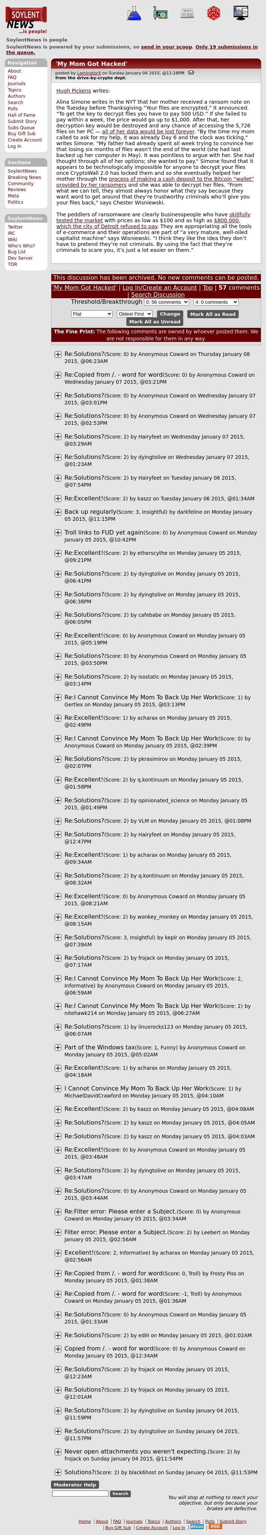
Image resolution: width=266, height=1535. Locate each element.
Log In (14, 146)
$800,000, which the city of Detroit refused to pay (149, 223)
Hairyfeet (150, 437)
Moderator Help (75, 1484)
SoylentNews (26, 20)
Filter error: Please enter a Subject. (116, 1232)
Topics (14, 90)
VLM (144, 821)
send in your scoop (166, 47)
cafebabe (150, 615)
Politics (15, 202)
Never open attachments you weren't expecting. (136, 1451)
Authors (16, 96)
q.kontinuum (153, 780)
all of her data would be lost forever (148, 131)
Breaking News (24, 177)
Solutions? (80, 1472)
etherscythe (152, 553)
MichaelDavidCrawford (93, 1096)
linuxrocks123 (156, 1027)
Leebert (211, 1232)
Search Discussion (158, 294)
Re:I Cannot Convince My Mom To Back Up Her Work (141, 697)
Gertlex (74, 704)
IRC (11, 233)
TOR (12, 264)
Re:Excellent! (84, 498)
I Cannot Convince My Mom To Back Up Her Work (137, 1088)
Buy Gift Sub (21, 133)
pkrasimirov (153, 759)
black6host (142, 1472)
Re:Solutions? (85, 353)
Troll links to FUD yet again (104, 532)
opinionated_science (164, 800)
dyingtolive (152, 457)
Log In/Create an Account (160, 287)
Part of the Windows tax (100, 1047)
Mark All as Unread (155, 321)
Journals (16, 83)
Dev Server (20, 258)
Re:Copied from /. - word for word (114, 374)
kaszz (144, 499)
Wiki (12, 239)
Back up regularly (90, 511)
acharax (147, 718)
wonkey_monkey (158, 917)
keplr (171, 937)
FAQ (12, 77)
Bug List (17, 251)
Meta (13, 196)
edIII (144, 1335)
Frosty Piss (223, 1273)
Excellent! (79, 1252)
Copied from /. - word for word (109, 1348)
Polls (13, 108)
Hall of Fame (21, 115)
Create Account (25, 140)
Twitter (15, 227)
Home (85, 1521)
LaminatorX (89, 73)
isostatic (149, 677)
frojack (147, 958)
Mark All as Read (213, 314)
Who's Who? (21, 246)
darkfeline (189, 512)
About (14, 71)
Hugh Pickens (74, 91)
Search (15, 102)
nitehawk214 (81, 1013)
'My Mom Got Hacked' (91, 63)
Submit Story (22, 121)
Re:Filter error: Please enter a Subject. (121, 1211)
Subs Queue (21, 127)
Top (208, 287)
